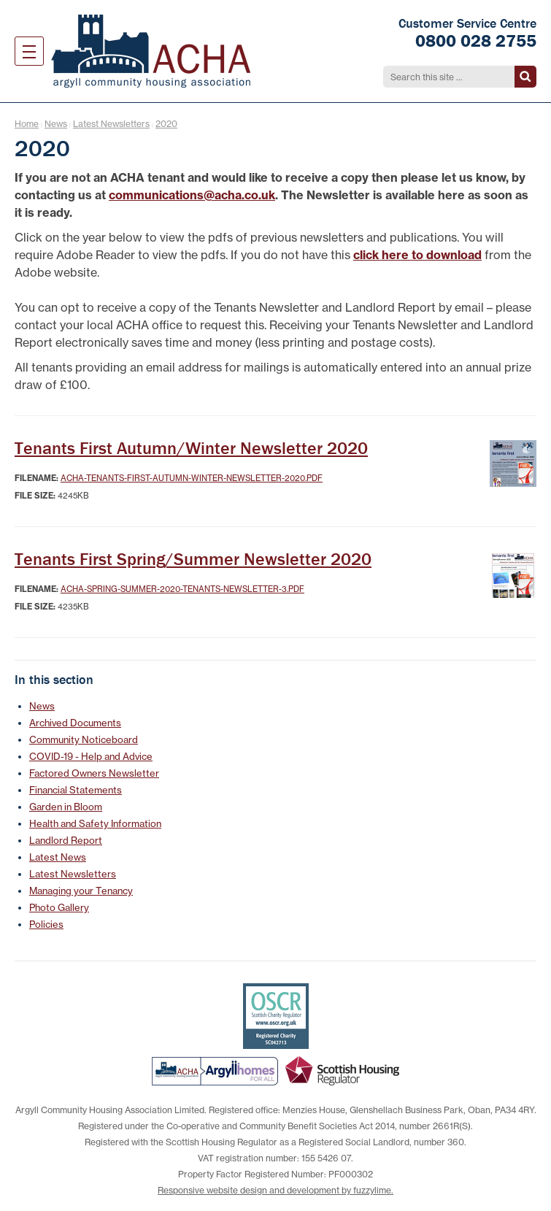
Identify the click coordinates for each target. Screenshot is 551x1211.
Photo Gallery (59, 907)
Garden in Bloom (65, 806)
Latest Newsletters (111, 123)
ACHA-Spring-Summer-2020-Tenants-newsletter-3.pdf (182, 589)
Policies (46, 924)
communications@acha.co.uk (192, 195)
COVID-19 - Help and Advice (91, 756)
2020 (166, 123)
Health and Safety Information (95, 823)
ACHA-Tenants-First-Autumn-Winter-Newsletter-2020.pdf (192, 478)
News (56, 123)
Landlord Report (65, 840)
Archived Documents (75, 722)
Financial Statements (75, 790)
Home (27, 123)
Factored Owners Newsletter (94, 773)
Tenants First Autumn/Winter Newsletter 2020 (191, 447)
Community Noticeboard (83, 739)
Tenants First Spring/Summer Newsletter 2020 (193, 558)
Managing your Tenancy (81, 890)
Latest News (57, 857)
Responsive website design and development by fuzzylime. (275, 1190)
